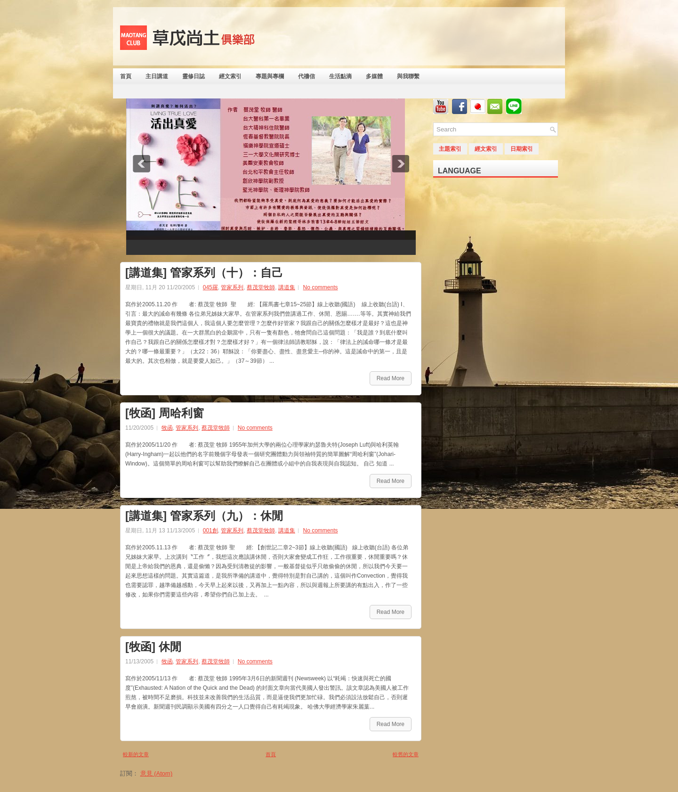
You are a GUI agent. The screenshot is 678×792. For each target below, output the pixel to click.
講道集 (286, 287)
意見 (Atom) (156, 773)
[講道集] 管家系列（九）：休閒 (204, 516)
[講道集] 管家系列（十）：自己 (204, 272)
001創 (210, 530)
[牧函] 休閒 (153, 647)
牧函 (167, 428)
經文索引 (230, 76)
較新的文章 (136, 754)
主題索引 (450, 149)
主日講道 (156, 76)
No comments (320, 287)
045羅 (210, 287)
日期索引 (521, 149)
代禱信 (306, 76)
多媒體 (374, 76)
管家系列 (232, 287)
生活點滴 (340, 76)
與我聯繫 (408, 76)
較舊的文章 (406, 754)
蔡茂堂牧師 (261, 287)
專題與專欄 (270, 76)
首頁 (125, 76)
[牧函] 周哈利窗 (164, 413)
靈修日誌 (193, 76)
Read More (390, 378)
